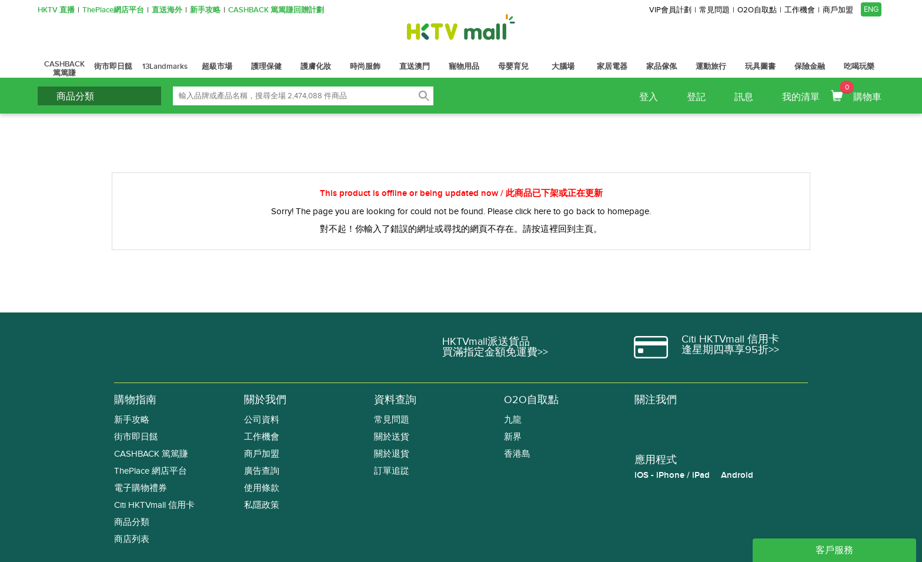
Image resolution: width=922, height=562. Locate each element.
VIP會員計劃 (670, 10)
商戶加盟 (838, 10)
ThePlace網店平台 (113, 10)
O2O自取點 (757, 10)
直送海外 (167, 10)
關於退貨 (391, 454)
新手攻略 (205, 10)
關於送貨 (391, 437)
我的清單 (801, 97)
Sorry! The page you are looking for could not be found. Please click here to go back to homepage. (461, 211)
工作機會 (799, 10)
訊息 (743, 97)
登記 (696, 97)
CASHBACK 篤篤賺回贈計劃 (276, 10)
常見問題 (714, 10)
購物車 (860, 92)
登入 (648, 97)
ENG (871, 9)
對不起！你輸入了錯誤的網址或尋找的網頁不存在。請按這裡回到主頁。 (461, 229)
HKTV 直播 (56, 10)
